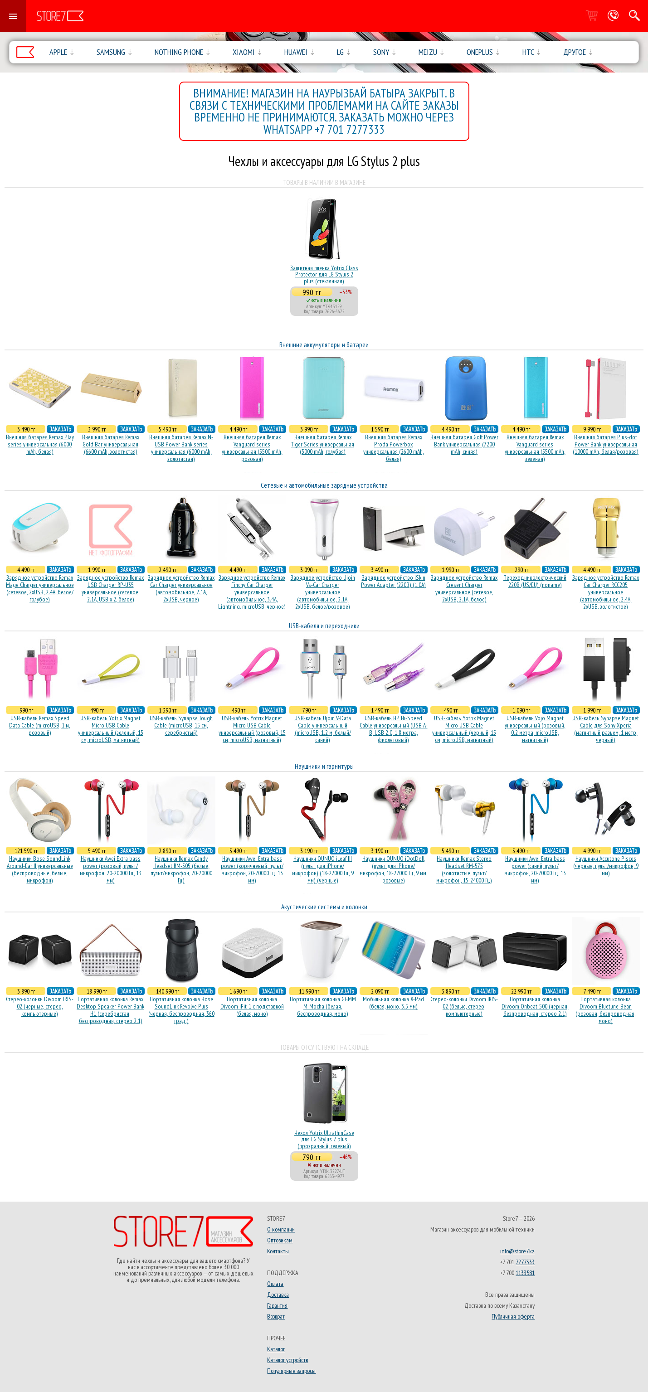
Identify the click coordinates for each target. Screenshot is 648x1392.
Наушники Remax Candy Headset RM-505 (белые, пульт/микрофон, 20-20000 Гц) (181, 869)
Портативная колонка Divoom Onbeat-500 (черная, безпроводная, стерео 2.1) (535, 1006)
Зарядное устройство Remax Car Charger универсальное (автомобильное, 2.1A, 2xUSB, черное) (181, 588)
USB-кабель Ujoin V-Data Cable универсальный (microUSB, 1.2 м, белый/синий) (322, 729)
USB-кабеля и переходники (324, 625)
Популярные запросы (291, 1371)
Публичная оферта (513, 1316)
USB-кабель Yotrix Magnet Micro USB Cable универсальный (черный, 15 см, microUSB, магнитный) (464, 729)
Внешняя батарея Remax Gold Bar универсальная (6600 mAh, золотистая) (110, 444)
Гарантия (277, 1305)
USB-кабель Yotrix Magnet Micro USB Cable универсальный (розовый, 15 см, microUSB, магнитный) (252, 729)
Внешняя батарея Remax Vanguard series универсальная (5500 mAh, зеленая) (535, 448)
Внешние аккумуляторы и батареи (324, 344)
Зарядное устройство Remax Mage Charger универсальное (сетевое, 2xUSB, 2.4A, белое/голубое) (40, 588)
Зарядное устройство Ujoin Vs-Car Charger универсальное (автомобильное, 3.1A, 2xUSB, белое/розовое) (323, 592)
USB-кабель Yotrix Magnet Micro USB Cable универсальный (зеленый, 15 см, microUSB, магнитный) (110, 729)
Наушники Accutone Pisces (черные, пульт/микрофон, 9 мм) (605, 865)
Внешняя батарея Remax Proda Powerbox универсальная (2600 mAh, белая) (393, 448)
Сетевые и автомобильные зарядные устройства (324, 485)
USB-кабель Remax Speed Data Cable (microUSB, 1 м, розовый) (39, 725)
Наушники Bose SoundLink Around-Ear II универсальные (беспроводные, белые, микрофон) (40, 869)
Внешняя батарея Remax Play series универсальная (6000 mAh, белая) (40, 444)
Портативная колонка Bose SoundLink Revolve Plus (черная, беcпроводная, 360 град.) (181, 1010)
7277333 (525, 1262)
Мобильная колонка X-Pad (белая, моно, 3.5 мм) (393, 1002)
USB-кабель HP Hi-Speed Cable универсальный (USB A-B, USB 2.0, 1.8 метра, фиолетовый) (394, 729)
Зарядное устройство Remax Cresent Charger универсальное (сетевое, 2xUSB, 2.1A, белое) (464, 588)
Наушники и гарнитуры (324, 766)
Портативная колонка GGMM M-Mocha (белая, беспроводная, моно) (323, 1006)
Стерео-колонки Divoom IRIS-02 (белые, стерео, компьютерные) (464, 1006)
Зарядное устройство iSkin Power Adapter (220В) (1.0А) (393, 581)
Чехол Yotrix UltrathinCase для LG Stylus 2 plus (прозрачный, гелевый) (324, 1139)
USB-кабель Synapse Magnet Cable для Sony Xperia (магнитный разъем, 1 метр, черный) (605, 729)
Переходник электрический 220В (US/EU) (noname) (534, 581)
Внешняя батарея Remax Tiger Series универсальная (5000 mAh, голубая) (322, 444)
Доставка (278, 1294)
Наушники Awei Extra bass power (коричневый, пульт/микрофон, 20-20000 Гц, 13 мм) (252, 869)
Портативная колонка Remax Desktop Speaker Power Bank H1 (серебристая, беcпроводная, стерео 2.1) (110, 1010)
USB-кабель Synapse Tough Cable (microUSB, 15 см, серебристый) (181, 725)
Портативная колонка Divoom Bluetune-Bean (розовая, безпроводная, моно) (605, 1010)
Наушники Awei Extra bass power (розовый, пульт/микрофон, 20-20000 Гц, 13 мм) (110, 869)
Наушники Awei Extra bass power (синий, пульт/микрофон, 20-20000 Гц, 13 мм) (535, 869)
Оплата (275, 1284)
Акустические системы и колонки (324, 906)
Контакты (278, 1251)
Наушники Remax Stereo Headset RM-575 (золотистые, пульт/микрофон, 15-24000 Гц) (464, 869)
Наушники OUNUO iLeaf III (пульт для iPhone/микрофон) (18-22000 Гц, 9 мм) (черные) (323, 869)
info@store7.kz (517, 1251)
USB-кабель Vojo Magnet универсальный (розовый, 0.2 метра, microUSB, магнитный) (535, 729)
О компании (281, 1229)
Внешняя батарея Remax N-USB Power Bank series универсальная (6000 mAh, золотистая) (181, 448)
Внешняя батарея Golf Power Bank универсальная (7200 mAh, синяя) (464, 444)
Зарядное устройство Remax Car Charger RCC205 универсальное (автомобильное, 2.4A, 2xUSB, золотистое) (605, 592)
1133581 (525, 1273)
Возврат (276, 1316)
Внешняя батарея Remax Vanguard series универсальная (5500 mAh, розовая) (252, 448)
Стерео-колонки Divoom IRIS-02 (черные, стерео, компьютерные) (39, 1006)
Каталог (276, 1349)
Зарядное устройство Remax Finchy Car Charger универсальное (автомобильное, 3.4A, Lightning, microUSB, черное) (252, 592)
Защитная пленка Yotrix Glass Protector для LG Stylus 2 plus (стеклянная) (324, 274)
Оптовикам (279, 1240)
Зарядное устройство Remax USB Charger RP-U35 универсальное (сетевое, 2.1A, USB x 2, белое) (110, 588)
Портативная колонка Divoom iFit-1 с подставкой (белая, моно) (252, 1006)
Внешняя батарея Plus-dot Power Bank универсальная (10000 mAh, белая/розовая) (605, 444)
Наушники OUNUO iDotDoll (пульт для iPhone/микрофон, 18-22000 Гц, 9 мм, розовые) (394, 869)
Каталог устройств (287, 1360)
